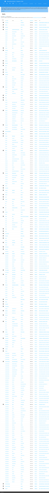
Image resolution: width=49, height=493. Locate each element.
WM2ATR (36, 479)
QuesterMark (22, 443)
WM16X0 (36, 445)
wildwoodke (22, 76)
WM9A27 (36, 183)
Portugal (6, 289)
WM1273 (36, 473)
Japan (6, 214)
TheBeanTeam (22, 455)
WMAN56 (36, 116)
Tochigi (13, 218)
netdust (22, 214)
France (6, 142)
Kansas (13, 412)
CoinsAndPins (22, 447)
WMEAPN (36, 365)
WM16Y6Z (36, 224)
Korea (6, 222)
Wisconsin (13, 479)
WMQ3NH (36, 282)
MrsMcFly (22, 445)
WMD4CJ (36, 342)
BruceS (22, 272)
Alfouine (22, 144)
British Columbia (14, 78)
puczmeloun (22, 280)
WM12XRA (36, 58)
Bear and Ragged (23, 359)
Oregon (13, 455)
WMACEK (36, 112)
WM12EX (36, 410)
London (13, 357)
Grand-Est (13, 148)
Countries (31, 3)
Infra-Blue (22, 148)
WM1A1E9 (36, 67)
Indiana (13, 408)
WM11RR (36, 461)
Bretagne (13, 144)
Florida (13, 398)
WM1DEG (36, 76)
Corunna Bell (40, 408)
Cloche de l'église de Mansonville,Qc (43, 91)
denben (22, 67)
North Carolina (14, 447)
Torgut (21, 276)
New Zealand (7, 272)
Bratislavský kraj (14, 308)
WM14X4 (36, 400)
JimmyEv (22, 396)
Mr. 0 (21, 451)
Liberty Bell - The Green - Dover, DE (43, 394)
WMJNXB (36, 280)
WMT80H (36, 344)
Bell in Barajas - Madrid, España (43, 323)
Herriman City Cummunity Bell (42, 469)
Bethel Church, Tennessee (42, 465)
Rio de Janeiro (14, 67)
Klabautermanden (23, 129)
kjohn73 (22, 93)
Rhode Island (13, 459)
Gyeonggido (13, 224)
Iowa (12, 410)
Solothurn (13, 342)
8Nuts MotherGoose (23, 410)
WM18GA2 (36, 325)
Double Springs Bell (41, 461)
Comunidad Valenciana (15, 325)
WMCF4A (36, 340)
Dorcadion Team (23, 104)
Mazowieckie (13, 276)
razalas (22, 293)
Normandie (13, 152)
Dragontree (22, 353)
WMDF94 (36, 295)
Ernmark (22, 441)
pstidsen (22, 127)
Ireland (6, 201)
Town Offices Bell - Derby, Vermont (43, 471)
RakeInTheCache (23, 152)
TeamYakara (22, 54)
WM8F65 (36, 205)
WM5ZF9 (36, 363)
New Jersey (13, 441)
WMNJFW (36, 251)
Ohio (12, 451)
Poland (6, 276)
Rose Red (22, 481)
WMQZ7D (36, 201)
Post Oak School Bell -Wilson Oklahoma (44, 453)
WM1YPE (36, 414)
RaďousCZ (22, 112)
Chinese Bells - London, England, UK (43, 357)
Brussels (13, 52)
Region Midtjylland (14, 127)
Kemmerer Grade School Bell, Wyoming (44, 481)
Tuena (21, 31)
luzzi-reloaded (22, 175)
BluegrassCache (23, 414)
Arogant (22, 52)
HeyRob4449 (22, 402)
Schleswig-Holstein (14, 181)
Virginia (13, 473)
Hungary (6, 192)
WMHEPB (36, 33)
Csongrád (13, 192)
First (20, 3)
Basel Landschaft (14, 336)
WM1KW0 (36, 412)
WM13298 (36, 327)
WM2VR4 (36, 78)
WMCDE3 (36, 108)
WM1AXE (36, 465)
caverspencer (22, 469)
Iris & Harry (22, 56)
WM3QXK (36, 394)
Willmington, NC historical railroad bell (43, 447)
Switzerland (6, 336)
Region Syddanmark (14, 129)
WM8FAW (36, 106)
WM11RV (36, 457)
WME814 (36, 175)
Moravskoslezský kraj (14, 112)
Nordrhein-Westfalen (14, 175)
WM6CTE (36, 459)
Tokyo (13, 220)
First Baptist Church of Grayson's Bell (43, 400)
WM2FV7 (36, 396)
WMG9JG (36, 272)
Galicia (13, 327)
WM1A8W (36, 451)
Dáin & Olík (22, 102)
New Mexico (13, 443)
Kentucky (13, 414)
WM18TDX (36, 297)
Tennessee (13, 465)
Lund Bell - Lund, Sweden (42, 329)
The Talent (22, 33)
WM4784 (36, 471)
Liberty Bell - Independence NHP (43, 457)
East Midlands (14, 353)
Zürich (13, 346)
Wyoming (13, 481)
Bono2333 (22, 142)
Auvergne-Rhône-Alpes (15, 142)
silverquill (22, 222)
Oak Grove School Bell (42, 455)
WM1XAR (36, 443)
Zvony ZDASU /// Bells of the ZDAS (43, 108)
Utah (12, 469)
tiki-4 (21, 398)
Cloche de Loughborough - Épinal (43, 148)
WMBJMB (36, 192)
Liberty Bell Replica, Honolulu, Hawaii (43, 402)
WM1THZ (36, 481)
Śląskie (13, 280)
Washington (13, 475)
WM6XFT (36, 152)
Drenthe (13, 251)
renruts (21, 477)
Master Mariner (22, 201)
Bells (5, 16)
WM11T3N (36, 203)
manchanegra (22, 291)
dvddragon (22, 329)
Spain (6, 317)
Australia (6, 31)
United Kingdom (7, 353)
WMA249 (36, 102)
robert (21, 473)
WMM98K (36, 177)
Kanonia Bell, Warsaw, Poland (42, 276)
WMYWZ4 (36, 54)
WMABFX (36, 289)
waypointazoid (22, 461)
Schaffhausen (13, 340)
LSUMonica (22, 465)
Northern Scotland (14, 363)
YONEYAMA (22, 220)
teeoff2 (21, 363)
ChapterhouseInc (23, 400)
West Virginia (13, 477)
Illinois (13, 406)
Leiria (12, 289)
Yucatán (13, 244)
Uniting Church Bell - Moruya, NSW (43, 31)
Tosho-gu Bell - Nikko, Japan (42, 218)
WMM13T (36, 154)
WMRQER (36, 56)
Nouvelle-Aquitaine (14, 154)
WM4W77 (36, 93)
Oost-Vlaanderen (14, 58)
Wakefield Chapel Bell (41, 473)
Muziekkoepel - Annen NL (42, 251)
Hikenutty (22, 475)
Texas (13, 467)
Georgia (13, 400)
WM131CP (36, 140)
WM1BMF (36, 469)
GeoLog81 (22, 282)
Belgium (6, 52)
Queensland (13, 33)
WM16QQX (36, 220)
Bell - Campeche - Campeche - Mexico (44, 240)
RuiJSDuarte (22, 295)
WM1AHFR (36, 319)
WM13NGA (36, 129)
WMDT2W (36, 346)
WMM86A (36, 138)
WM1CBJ (36, 447)
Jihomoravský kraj (14, 106)
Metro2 (21, 138)
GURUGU (22, 319)
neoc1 (21, 203)
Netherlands (6, 251)
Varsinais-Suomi (14, 140)
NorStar (22, 459)
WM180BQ (36, 317)
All (16, 3)
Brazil (6, 67)
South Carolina (14, 461)
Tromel (21, 146)
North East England (14, 359)
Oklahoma (13, 453)
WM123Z (36, 455)
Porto (12, 293)
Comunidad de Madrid (15, 323)
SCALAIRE (22, 91)
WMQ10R (36, 278)
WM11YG (36, 475)
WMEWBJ (36, 276)
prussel (22, 181)
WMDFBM (36, 357)
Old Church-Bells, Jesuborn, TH (43, 183)
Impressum (2, 492)
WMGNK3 (36, 127)
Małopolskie (13, 278)
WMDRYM (36, 31)
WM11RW (36, 398)
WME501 (36, 336)
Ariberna (22, 58)
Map (35, 3)
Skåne (13, 329)
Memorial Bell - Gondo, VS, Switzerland (44, 344)
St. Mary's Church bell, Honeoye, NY (43, 445)
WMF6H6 (36, 114)
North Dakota (13, 449)
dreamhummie (22, 251)
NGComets (22, 449)
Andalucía (13, 317)
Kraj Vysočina (13, 108)
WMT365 (36, 359)
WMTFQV (36, 146)
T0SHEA (22, 89)
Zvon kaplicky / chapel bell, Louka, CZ (43, 106)
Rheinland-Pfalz (14, 177)
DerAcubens (22, 183)
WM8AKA (36, 104)
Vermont (13, 471)
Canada (6, 76)
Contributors (25, 3)
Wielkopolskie (13, 282)
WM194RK (36, 244)
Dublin (13, 201)
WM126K (36, 406)
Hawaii (13, 402)
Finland (6, 138)
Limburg (13, 56)
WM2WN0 (36, 453)
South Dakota (13, 463)
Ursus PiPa (22, 108)
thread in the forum (22, 9)
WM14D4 (36, 467)
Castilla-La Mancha (14, 319)
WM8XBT (36, 222)
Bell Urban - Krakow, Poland (42, 278)
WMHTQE (36, 148)
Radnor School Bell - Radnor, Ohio (43, 451)
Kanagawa (13, 214)
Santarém (13, 295)
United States (7, 394)
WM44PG (36, 477)
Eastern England (14, 355)
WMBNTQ (36, 52)
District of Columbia (14, 396)
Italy (5, 203)
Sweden (6, 329)
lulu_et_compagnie (23, 154)
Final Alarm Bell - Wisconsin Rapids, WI (44, 479)
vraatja (21, 116)
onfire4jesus (22, 479)
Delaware (13, 394)
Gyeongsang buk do (14, 226)
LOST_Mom (22, 394)
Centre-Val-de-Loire (14, 146)
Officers (44, 3)
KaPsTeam (22, 177)
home (5, 1)
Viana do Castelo (14, 297)
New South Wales (14, 31)
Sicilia (13, 203)
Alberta (13, 76)
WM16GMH (36, 323)
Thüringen (13, 183)
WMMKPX (36, 214)
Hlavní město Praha (14, 102)
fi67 (21, 336)
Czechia (6, 102)
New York (13, 445)
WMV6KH (36, 144)
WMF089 (36, 179)
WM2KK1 (36, 402)
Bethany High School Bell (42, 477)
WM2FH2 (36, 441)
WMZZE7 (36, 142)
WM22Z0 (36, 463)
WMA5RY (36, 355)
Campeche (13, 240)
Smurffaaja (22, 140)
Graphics (39, 3)
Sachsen (13, 179)
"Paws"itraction (22, 408)
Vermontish (22, 471)
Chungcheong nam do (15, 222)
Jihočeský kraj (14, 104)
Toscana (13, 205)
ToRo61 (22, 114)
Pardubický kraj (14, 116)
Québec (13, 91)
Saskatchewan (14, 93)
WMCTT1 (36, 449)
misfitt (21, 453)
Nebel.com (22, 192)
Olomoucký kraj (14, 114)
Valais (13, 344)
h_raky (21, 289)
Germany (6, 175)
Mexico (6, 240)
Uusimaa (13, 138)
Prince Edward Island (14, 89)
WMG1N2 (36, 181)
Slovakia (6, 308)
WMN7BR (36, 353)
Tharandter (22, 179)
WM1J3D (36, 408)
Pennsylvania (13, 457)
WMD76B (36, 291)
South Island (13, 272)
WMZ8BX (36, 218)
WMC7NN (36, 91)
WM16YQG (36, 226)
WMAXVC (36, 308)
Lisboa (13, 291)
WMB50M (36, 293)
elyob (21, 224)
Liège (12, 54)
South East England (14, 365)
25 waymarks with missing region (37, 17)
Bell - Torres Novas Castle (42, 295)
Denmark (6, 127)
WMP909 (36, 89)
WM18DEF (36, 329)
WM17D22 (36, 240)
